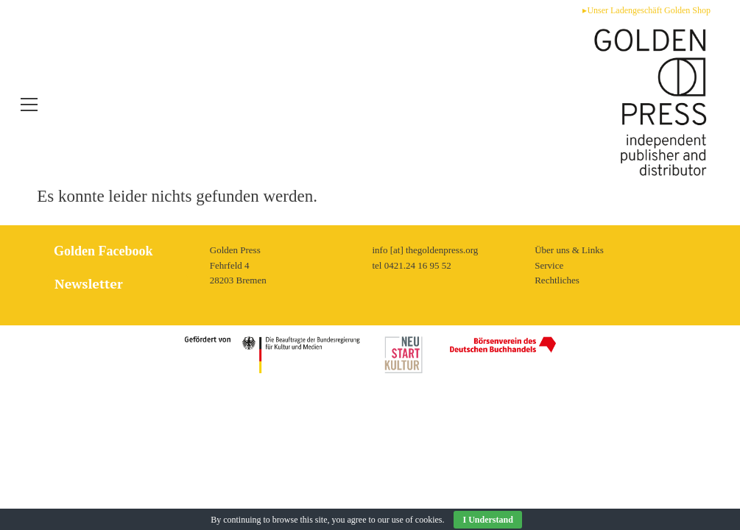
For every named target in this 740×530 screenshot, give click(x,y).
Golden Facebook (100, 396)
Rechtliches (557, 425)
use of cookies (417, 520)
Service (549, 410)
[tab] (117, 428)
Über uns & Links (569, 395)
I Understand (487, 520)
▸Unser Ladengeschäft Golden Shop (646, 10)
